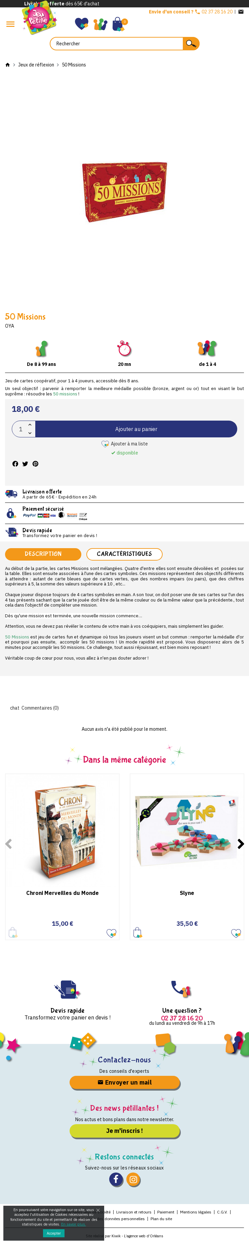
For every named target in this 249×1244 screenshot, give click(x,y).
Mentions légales (195, 1211)
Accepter (54, 1233)
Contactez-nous (124, 1059)
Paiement (165, 1211)
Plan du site (161, 1218)
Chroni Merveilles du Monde (62, 893)
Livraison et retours (134, 1211)
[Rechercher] (125, 43)
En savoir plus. (73, 1224)
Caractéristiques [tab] (124, 554)
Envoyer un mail (124, 1082)
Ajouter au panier (136, 429)
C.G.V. (222, 1211)
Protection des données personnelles (111, 1218)
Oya (9, 326)
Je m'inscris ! (124, 1131)
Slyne (187, 893)
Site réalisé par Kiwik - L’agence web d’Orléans (124, 1236)
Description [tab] (43, 554)
